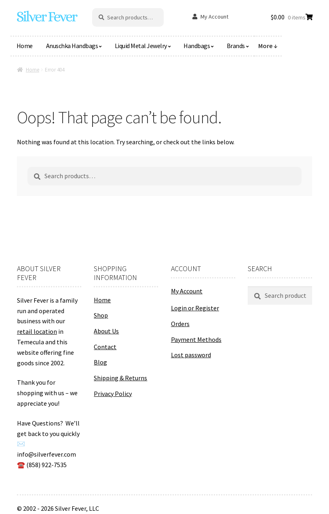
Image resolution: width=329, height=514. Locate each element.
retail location (37, 331)
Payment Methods (196, 339)
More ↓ (268, 46)
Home (25, 46)
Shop (101, 315)
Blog (100, 362)
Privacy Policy (113, 394)
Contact (105, 347)
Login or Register (195, 308)
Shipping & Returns (120, 378)
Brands (236, 46)
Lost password (191, 355)
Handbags (196, 46)
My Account (214, 16)
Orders (180, 324)
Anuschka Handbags (72, 46)
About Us (106, 331)
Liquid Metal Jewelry (141, 46)
